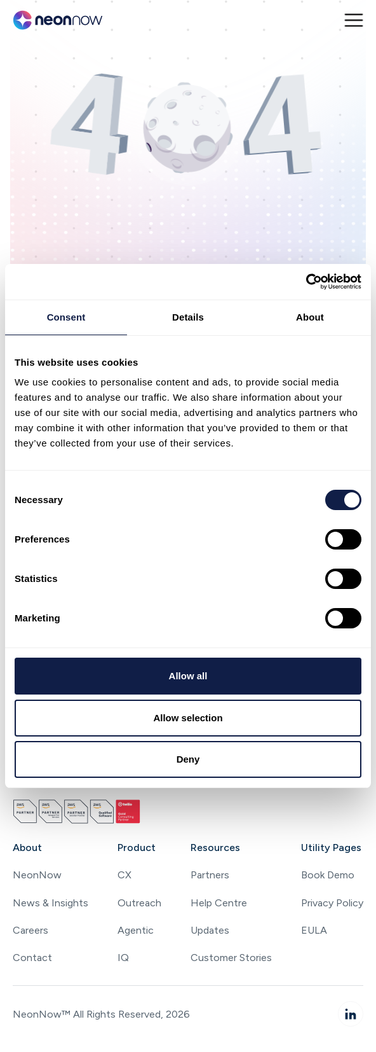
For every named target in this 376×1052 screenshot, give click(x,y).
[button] (353, 20)
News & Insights (50, 903)
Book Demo (327, 875)
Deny (188, 759)
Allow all (188, 675)
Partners (210, 875)
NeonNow (37, 875)
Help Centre (219, 903)
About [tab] (310, 317)
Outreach (139, 903)
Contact (32, 958)
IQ (123, 958)
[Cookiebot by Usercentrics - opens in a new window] (305, 281)
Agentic (135, 930)
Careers (30, 930)
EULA (314, 930)
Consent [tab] (66, 317)
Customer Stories (231, 958)
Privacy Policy (332, 903)
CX (124, 875)
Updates (210, 930)
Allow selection (187, 717)
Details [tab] (188, 317)
